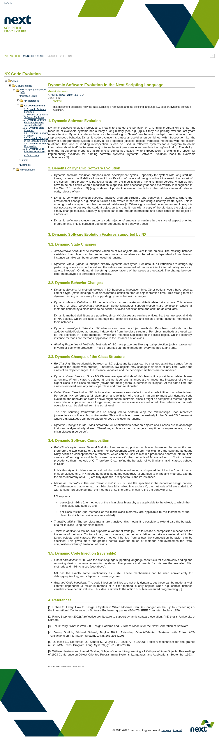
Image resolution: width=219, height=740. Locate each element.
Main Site (29, 56)
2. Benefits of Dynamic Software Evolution (36, 116)
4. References (31, 155)
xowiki (41, 56)
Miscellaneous (27, 169)
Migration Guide (28, 96)
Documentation (24, 85)
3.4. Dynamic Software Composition (36, 144)
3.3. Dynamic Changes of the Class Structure (36, 139)
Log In (8, 3)
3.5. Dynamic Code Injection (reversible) (34, 150)
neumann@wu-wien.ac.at (66, 95)
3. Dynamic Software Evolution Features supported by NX (35, 122)
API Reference (31, 100)
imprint (177, 730)
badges (166, 730)
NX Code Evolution (34, 105)
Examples (25, 164)
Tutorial (24, 160)
